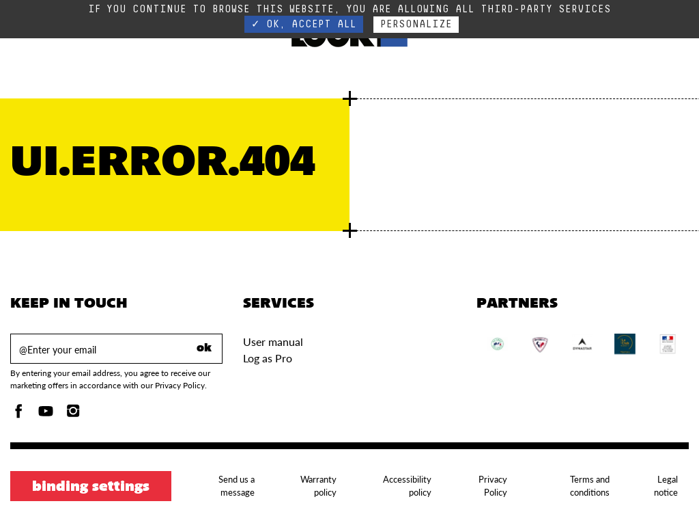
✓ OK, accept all (303, 24)
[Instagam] (73, 414)
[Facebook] (18, 414)
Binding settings (90, 487)
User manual (273, 341)
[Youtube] (46, 414)
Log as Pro (267, 357)
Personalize (416, 24)
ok (204, 348)
